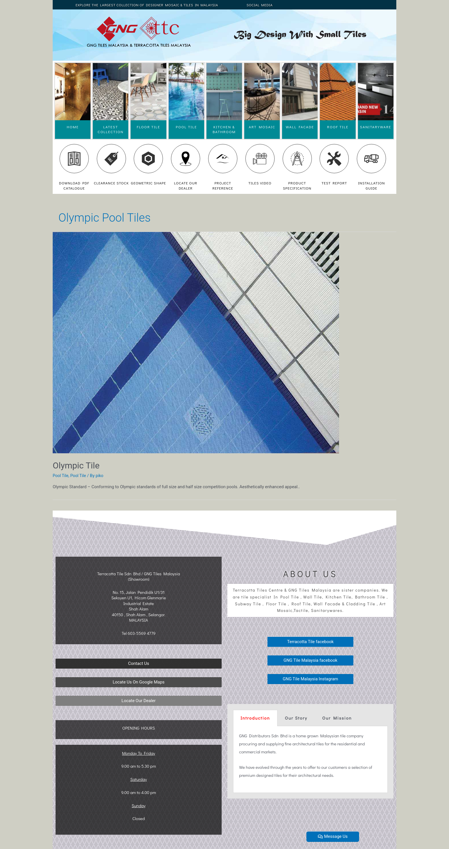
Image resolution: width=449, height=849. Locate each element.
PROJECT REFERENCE (222, 185)
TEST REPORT (334, 182)
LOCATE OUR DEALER (185, 185)
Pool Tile (61, 475)
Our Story (296, 718)
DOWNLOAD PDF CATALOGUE (74, 185)
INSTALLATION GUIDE (371, 185)
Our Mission (337, 718)
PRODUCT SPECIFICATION (297, 185)
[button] (139, 664)
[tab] (255, 718)
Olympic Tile (76, 465)
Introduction (255, 718)
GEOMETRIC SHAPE (148, 182)
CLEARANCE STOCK (111, 182)
